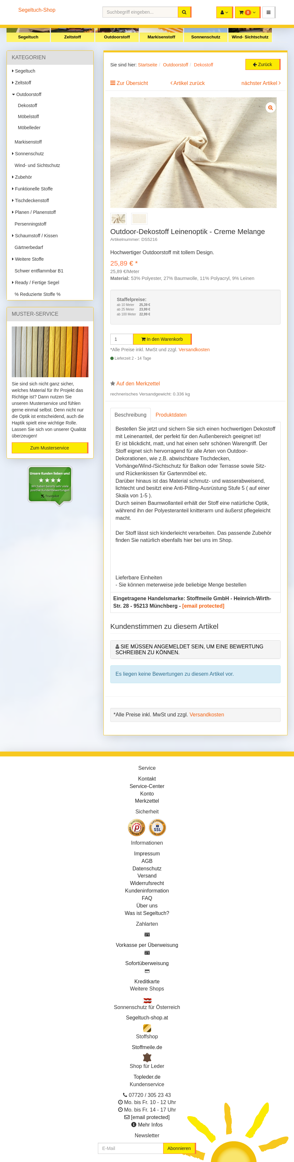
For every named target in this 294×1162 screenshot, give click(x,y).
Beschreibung (131, 415)
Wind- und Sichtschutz (36, 165)
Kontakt (147, 779)
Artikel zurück (189, 83)
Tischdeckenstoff (30, 200)
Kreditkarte (147, 981)
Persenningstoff (29, 224)
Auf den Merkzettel (138, 383)
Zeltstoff (72, 37)
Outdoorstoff (117, 37)
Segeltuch (28, 37)
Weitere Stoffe (28, 259)
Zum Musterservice (49, 447)
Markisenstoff (161, 37)
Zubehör (22, 177)
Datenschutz (147, 868)
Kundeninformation (147, 890)
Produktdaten (171, 415)
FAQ (147, 898)
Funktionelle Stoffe (32, 188)
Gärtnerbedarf (27, 247)
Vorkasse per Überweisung (147, 945)
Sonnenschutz (205, 37)
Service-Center (147, 786)
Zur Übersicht (132, 83)
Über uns (147, 905)
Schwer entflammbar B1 (37, 270)
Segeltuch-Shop (36, 10)
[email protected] (203, 606)
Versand (147, 875)
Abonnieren (179, 1148)
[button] (269, 12)
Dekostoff (26, 105)
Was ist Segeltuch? (147, 913)
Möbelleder (27, 127)
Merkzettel (147, 801)
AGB (147, 861)
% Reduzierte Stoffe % (36, 294)
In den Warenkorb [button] (162, 339)
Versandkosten (194, 349)
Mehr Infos (150, 1124)
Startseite (147, 64)
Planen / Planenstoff (34, 212)
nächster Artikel (260, 83)
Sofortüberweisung (147, 963)
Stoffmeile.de (147, 1047)
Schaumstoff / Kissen (35, 235)
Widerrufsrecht (147, 883)
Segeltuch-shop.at (147, 1017)
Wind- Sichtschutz (250, 37)
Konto (147, 793)
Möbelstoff (27, 116)
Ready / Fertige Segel (35, 282)
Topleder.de (147, 1077)
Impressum (147, 853)
